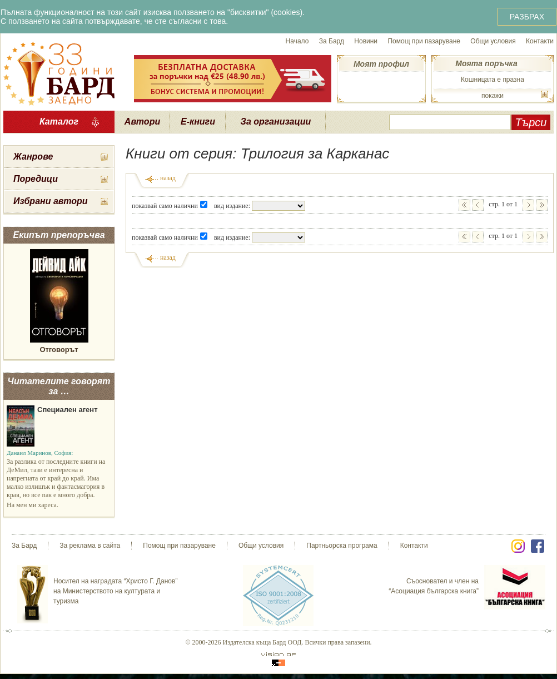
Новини (365, 41)
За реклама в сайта (89, 545)
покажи (492, 96)
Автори (142, 121)
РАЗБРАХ (527, 16)
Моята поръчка (486, 63)
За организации (276, 121)
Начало (297, 41)
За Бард (331, 41)
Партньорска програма (341, 545)
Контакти (540, 41)
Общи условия (492, 41)
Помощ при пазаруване (423, 41)
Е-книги (198, 121)
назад (168, 178)
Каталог (58, 121)
